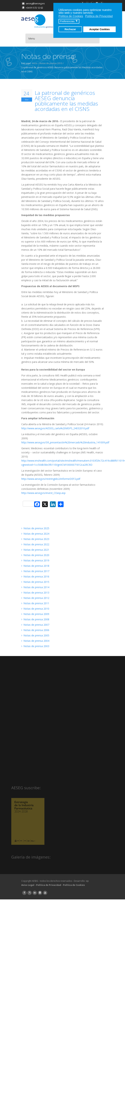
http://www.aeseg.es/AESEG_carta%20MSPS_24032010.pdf (55, 428)
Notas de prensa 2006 (35, 630)
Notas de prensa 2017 (35, 571)
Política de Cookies (74, 885)
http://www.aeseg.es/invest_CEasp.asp (43, 493)
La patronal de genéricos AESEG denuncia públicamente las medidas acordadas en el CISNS (66, 101)
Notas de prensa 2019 (35, 560)
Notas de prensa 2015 (35, 582)
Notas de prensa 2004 (35, 640)
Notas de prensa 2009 (35, 614)
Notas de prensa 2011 (35, 603)
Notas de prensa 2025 (35, 528)
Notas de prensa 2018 (35, 565)
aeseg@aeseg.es (33, 3)
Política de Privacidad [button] (99, 16)
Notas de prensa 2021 (35, 549)
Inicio (34, 63)
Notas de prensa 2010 (51, 63)
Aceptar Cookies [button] (99, 29)
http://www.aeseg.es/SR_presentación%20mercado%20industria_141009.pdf (65, 442)
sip (87, 880)
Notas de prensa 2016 (35, 576)
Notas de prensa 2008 (35, 619)
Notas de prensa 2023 (35, 539)
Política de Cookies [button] (71, 16)
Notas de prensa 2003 (35, 646)
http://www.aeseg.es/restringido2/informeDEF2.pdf (50, 479)
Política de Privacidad (48, 885)
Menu (31, 38)
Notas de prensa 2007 (35, 624)
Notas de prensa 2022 (35, 544)
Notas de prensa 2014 (35, 587)
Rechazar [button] (70, 29)
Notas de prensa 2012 (35, 598)
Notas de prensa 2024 (35, 533)
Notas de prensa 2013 (35, 592)
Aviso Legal (27, 885)
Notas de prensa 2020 (35, 555)
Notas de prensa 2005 (35, 635)
